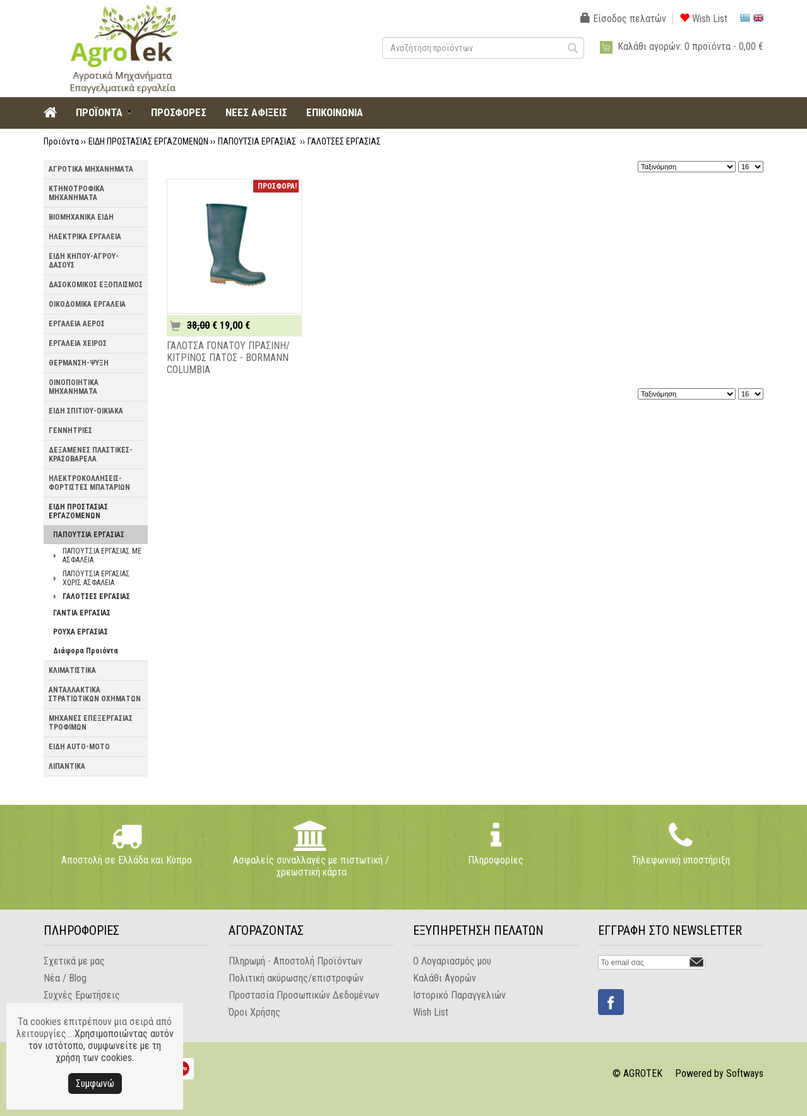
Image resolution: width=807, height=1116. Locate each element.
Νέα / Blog (65, 978)
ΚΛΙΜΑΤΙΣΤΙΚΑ (72, 670)
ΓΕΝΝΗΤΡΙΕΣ (70, 430)
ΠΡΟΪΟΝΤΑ (99, 112)
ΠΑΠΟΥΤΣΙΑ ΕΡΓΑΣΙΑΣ (258, 141)
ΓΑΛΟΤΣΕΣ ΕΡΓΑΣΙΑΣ (344, 141)
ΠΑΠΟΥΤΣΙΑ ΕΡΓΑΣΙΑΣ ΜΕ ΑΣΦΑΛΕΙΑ (102, 555)
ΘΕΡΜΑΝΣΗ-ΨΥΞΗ (79, 363)
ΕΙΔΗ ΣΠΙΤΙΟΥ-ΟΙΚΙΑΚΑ (86, 411)
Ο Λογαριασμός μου (452, 961)
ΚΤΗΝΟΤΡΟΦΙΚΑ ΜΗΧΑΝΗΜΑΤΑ (76, 193)
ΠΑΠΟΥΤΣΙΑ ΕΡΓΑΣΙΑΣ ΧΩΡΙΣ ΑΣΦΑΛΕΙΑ (96, 578)
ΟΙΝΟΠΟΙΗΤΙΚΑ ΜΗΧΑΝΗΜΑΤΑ (74, 387)
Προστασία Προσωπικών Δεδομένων (304, 995)
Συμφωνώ (95, 1083)
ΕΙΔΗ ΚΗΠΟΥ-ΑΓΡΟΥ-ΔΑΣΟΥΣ (84, 261)
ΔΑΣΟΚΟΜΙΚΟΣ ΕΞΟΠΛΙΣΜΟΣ (96, 284)
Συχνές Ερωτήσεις (82, 995)
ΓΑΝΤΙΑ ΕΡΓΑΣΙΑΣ (82, 612)
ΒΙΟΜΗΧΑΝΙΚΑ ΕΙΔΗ (81, 217)
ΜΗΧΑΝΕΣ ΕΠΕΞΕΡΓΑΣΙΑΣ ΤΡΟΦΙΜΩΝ (91, 723)
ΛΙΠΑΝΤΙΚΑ (67, 766)
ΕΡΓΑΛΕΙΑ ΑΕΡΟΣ (77, 323)
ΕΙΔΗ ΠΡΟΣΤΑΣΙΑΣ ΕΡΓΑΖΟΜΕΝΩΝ (148, 141)
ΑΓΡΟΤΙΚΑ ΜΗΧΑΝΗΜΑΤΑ (91, 169)
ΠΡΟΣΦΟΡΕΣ (178, 112)
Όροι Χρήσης (254, 1012)
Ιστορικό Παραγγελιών (459, 995)
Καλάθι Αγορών (444, 978)
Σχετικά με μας (74, 961)
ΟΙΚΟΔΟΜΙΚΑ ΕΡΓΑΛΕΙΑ (87, 304)
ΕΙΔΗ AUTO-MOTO (79, 746)
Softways (744, 1073)
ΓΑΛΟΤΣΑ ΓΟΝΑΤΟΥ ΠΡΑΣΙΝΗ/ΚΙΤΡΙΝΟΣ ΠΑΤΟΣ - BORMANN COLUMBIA (228, 358)
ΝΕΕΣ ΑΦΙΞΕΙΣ (256, 112)
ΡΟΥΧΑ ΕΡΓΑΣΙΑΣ (80, 631)
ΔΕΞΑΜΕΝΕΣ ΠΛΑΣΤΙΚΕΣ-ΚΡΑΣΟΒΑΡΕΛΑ (91, 454)
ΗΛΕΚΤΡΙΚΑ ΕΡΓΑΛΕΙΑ (85, 236)
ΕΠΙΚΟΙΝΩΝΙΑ (334, 112)
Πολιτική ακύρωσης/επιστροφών (296, 978)
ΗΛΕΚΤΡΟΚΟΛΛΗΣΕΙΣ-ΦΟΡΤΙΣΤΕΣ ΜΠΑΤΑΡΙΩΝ (89, 483)
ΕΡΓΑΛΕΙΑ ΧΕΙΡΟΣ (78, 343)
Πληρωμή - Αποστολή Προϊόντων (295, 961)
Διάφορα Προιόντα (85, 650)
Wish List (703, 19)
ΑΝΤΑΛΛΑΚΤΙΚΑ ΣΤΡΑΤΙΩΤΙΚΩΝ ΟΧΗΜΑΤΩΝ (95, 694)
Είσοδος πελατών (623, 19)
